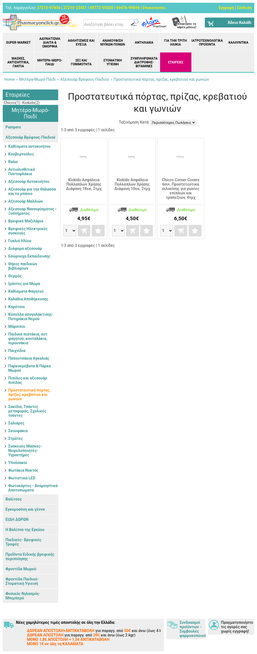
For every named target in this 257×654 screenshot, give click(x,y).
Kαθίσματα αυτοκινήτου (29, 146)
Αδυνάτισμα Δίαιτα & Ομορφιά (49, 42)
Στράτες (15, 438)
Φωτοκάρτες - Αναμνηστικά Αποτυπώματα (33, 487)
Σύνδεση (244, 7)
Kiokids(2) (30, 102)
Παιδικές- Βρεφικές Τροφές (23, 542)
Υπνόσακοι (17, 462)
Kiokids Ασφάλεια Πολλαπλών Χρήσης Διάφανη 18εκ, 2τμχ (84, 184)
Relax (13, 162)
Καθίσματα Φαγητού (26, 291)
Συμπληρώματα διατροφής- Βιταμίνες (144, 62)
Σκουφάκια (18, 431)
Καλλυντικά (238, 42)
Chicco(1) (11, 102)
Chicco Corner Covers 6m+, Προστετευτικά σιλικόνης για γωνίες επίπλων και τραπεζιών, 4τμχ (181, 189)
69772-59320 (101, 7)
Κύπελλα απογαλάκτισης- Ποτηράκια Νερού (30, 316)
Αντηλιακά (144, 42)
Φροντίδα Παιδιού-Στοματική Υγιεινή (22, 581)
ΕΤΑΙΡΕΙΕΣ (175, 62)
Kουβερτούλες (21, 154)
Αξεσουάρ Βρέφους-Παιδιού (30, 137)
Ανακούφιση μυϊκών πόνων (112, 42)
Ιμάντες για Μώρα (24, 283)
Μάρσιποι (16, 326)
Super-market (18, 42)
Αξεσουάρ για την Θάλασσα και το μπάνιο (32, 191)
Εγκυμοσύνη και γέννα (25, 509)
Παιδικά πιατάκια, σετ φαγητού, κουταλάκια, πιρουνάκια (27, 338)
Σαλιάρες (16, 423)
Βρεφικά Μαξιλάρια (25, 221)
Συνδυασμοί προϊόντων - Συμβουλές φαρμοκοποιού (192, 629)
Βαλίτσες (13, 499)
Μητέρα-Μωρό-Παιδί (49, 62)
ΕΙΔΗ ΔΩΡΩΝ (17, 519)
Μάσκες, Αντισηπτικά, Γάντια (18, 62)
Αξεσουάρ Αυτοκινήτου (28, 181)
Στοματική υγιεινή (113, 62)
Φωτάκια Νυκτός (23, 470)
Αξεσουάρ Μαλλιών (25, 201)
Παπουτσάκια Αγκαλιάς (28, 358)
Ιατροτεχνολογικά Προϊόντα (207, 42)
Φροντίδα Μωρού (20, 569)
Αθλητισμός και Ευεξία (81, 42)
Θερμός (15, 276)
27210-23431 (75, 7)
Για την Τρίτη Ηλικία (175, 42)
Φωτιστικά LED (21, 478)
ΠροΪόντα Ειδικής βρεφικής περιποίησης (29, 556)
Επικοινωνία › (155, 7)
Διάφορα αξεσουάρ (25, 248)
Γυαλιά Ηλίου (19, 241)
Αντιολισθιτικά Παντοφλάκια (21, 171)
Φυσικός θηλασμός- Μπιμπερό (22, 595)
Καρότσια (16, 306)
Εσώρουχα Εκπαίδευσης (29, 256)
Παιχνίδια (16, 350)
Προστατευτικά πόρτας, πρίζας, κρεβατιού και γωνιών (29, 394)
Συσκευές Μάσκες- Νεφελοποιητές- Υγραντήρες (25, 450)
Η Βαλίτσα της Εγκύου (24, 529)
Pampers (13, 127)
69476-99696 (128, 7)
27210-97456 (48, 7)
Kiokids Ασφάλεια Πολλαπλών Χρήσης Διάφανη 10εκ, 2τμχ (132, 184)
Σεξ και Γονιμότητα (81, 62)
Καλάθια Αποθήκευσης (28, 299)
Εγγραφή (226, 7)
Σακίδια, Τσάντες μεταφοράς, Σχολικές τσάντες (27, 411)
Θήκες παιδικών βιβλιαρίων (22, 266)
